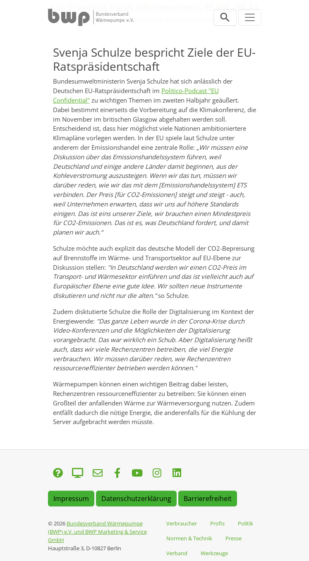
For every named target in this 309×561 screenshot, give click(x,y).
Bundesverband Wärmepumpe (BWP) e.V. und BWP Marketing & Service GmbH (97, 532)
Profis (217, 523)
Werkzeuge (214, 553)
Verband (176, 553)
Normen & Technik (189, 538)
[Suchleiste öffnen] (225, 17)
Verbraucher (181, 523)
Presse (233, 538)
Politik (245, 523)
